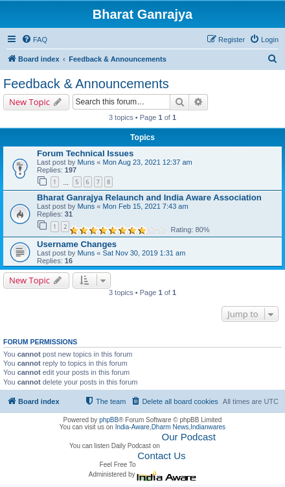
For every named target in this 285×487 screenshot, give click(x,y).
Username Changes (77, 244)
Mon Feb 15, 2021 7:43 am (145, 206)
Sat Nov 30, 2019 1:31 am (144, 253)
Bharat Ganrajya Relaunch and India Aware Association (149, 197)
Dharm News (170, 427)
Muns (86, 162)
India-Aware (132, 427)
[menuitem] (34, 39)
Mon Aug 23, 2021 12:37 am (147, 162)
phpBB (109, 419)
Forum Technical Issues (85, 153)
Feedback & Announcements (86, 84)
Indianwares (207, 427)
